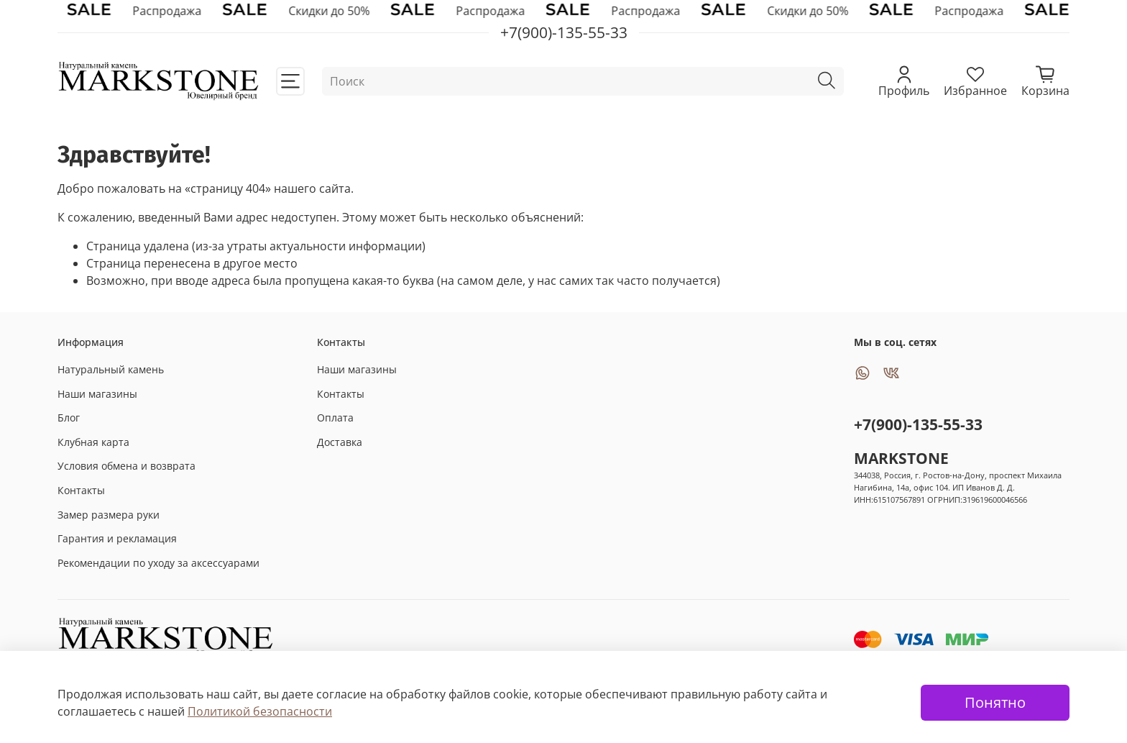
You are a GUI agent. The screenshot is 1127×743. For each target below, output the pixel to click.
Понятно (995, 702)
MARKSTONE (901, 458)
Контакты (81, 490)
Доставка (339, 442)
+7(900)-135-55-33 (918, 424)
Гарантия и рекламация (117, 538)
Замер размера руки (109, 514)
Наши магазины (97, 394)
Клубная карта (93, 442)
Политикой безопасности (260, 711)
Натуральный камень (111, 369)
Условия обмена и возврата (127, 466)
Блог (69, 417)
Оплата (335, 417)
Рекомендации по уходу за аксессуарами (158, 563)
